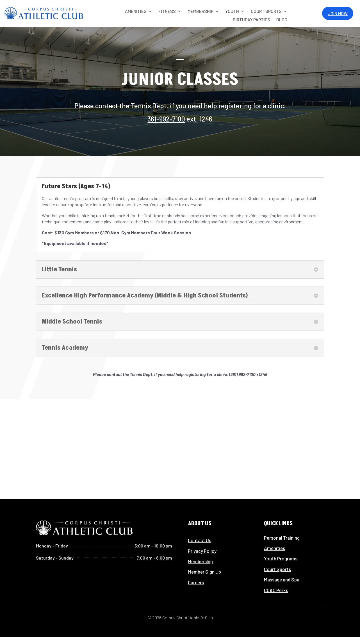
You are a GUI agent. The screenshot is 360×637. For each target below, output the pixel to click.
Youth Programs (280, 558)
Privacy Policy (202, 551)
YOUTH (232, 11)
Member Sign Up (204, 571)
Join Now (338, 13)
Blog (281, 20)
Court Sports (277, 569)
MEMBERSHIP (200, 11)
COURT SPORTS (266, 11)
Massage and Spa (281, 579)
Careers (196, 582)
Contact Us (199, 540)
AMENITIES (136, 11)
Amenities (274, 548)
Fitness (167, 11)
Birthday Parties (251, 20)
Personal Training (282, 537)
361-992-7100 (166, 119)
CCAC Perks (276, 590)
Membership (200, 561)
